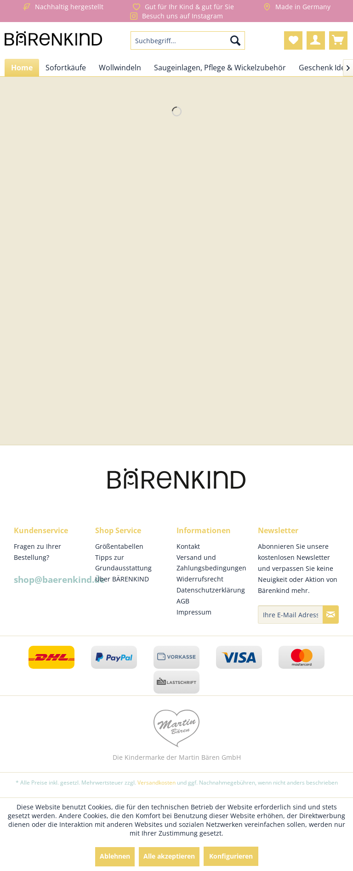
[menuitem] (188, 40)
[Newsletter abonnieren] (331, 614)
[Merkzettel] (293, 40)
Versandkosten (156, 782)
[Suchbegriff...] (188, 40)
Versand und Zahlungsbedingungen (211, 563)
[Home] (22, 67)
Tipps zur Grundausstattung (123, 563)
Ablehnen (115, 856)
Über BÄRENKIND (122, 579)
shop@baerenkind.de (59, 580)
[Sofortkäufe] (65, 67)
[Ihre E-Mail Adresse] (290, 614)
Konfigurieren (231, 856)
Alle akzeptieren (169, 856)
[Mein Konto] (316, 40)
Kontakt (188, 546)
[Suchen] (235, 40)
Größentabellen (119, 546)
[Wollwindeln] (120, 67)
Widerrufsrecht (199, 579)
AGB (182, 601)
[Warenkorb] (338, 40)
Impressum (193, 612)
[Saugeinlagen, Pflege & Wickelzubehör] (220, 67)
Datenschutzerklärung (210, 590)
